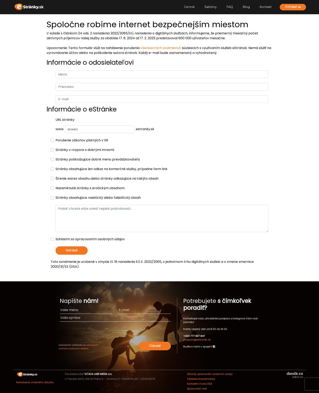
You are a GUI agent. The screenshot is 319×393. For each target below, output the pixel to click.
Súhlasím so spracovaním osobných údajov (90, 239)
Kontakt (266, 7)
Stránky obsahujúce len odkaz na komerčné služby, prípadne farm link (111, 169)
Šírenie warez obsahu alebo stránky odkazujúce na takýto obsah (107, 178)
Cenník (189, 7)
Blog (246, 7)
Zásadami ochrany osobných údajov (78, 346)
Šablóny (210, 7)
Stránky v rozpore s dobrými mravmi (85, 149)
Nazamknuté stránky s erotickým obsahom (90, 188)
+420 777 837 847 (194, 336)
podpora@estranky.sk (197, 339)
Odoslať (155, 346)
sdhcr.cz (297, 377)
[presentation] (140, 333)
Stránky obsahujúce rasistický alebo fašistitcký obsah (98, 197)
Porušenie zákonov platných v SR (82, 140)
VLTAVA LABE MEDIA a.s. (98, 374)
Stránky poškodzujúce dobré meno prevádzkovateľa (98, 159)
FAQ (229, 7)
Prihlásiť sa (293, 7)
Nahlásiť (72, 250)
